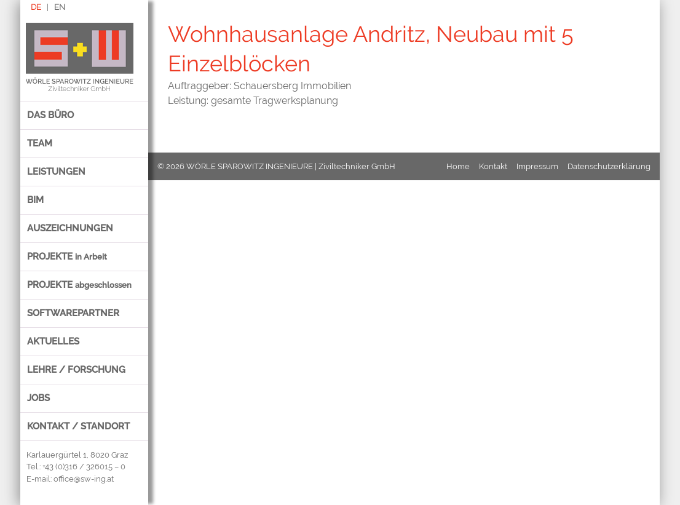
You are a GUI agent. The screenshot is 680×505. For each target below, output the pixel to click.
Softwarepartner (73, 313)
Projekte (67, 256)
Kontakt (493, 166)
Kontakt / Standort (78, 426)
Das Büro (50, 115)
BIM (35, 199)
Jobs (38, 398)
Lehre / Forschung (76, 369)
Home (458, 166)
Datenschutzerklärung (608, 166)
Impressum (537, 166)
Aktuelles (53, 341)
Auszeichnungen (70, 228)
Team (39, 143)
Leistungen (56, 171)
